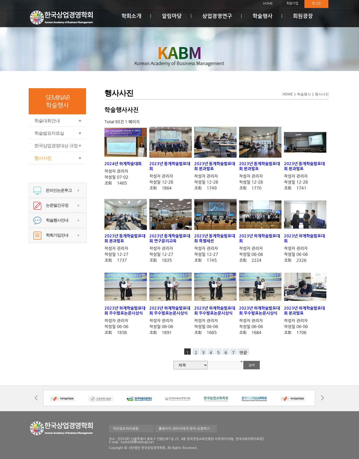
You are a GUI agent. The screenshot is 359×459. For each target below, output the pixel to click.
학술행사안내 (50, 220)
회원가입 (292, 3)
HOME (268, 3)
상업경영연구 (217, 16)
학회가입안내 (50, 235)
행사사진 (42, 158)
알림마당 (172, 16)
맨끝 (243, 353)
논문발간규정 (50, 205)
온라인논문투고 (52, 190)
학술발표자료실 (49, 133)
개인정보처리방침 (126, 428)
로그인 (316, 3)
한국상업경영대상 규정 (56, 145)
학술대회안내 (47, 120)
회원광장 (303, 16)
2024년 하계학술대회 (123, 164)
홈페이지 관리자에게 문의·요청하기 (184, 428)
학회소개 (131, 16)
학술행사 (262, 16)
